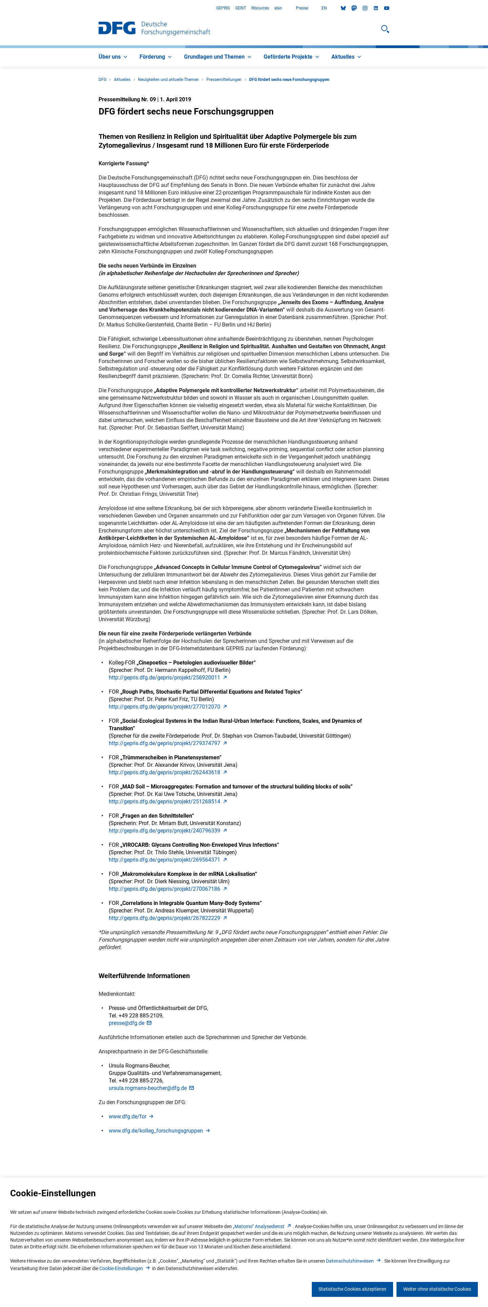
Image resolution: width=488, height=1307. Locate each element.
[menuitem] (114, 57)
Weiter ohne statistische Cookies (437, 1289)
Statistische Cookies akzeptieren (352, 1289)
